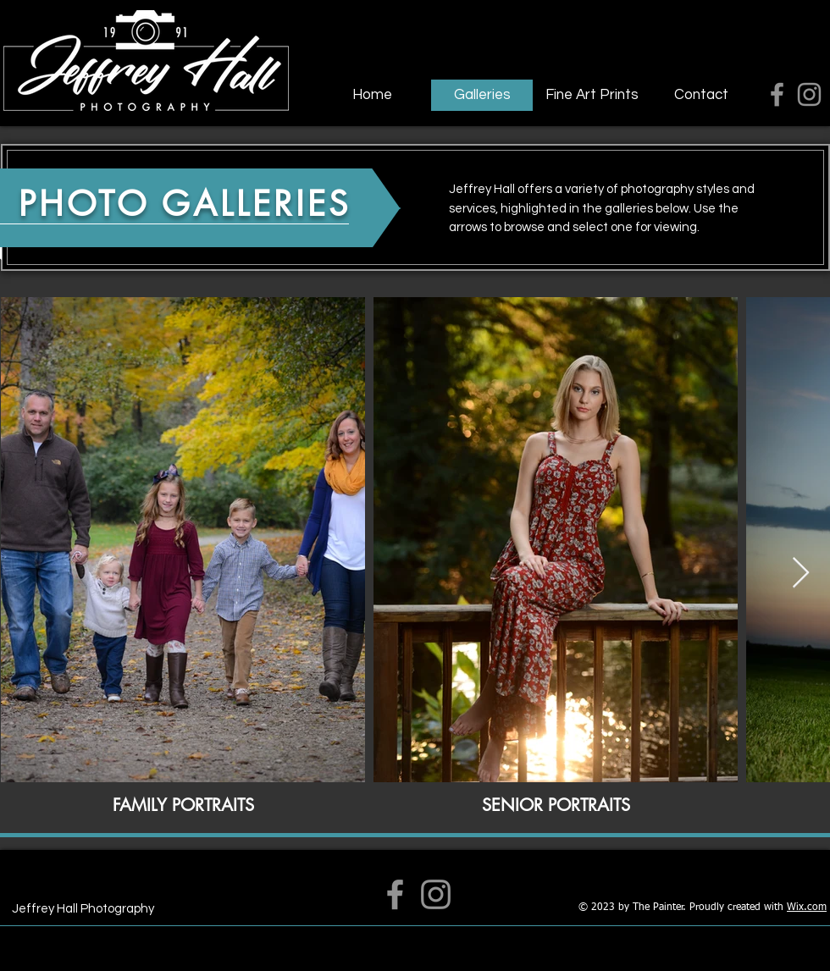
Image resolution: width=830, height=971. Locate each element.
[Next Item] (801, 573)
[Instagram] (809, 94)
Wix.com (807, 907)
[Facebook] (777, 94)
